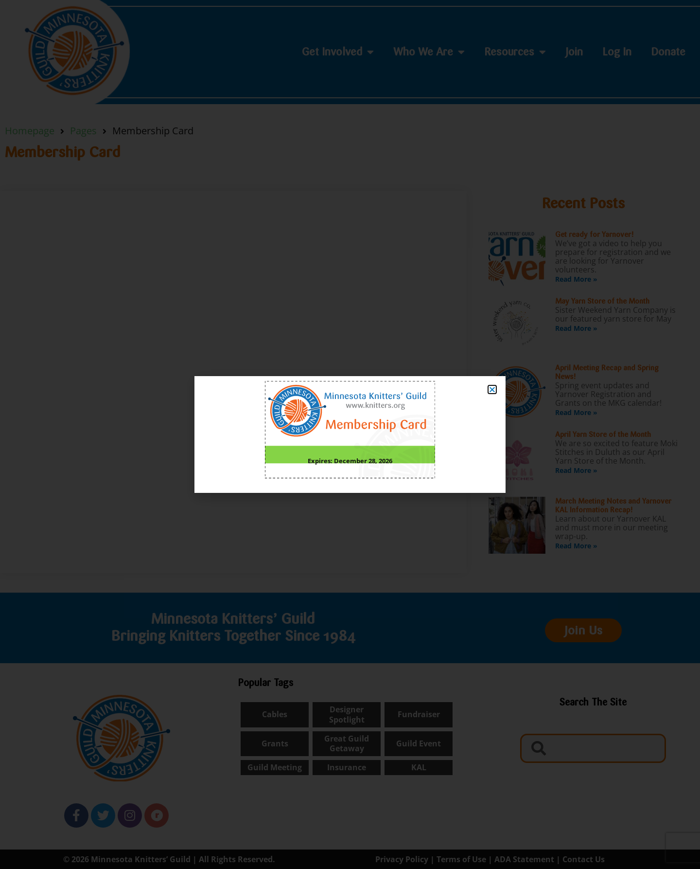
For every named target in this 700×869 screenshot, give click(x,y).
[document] (350, 434)
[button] (492, 389)
